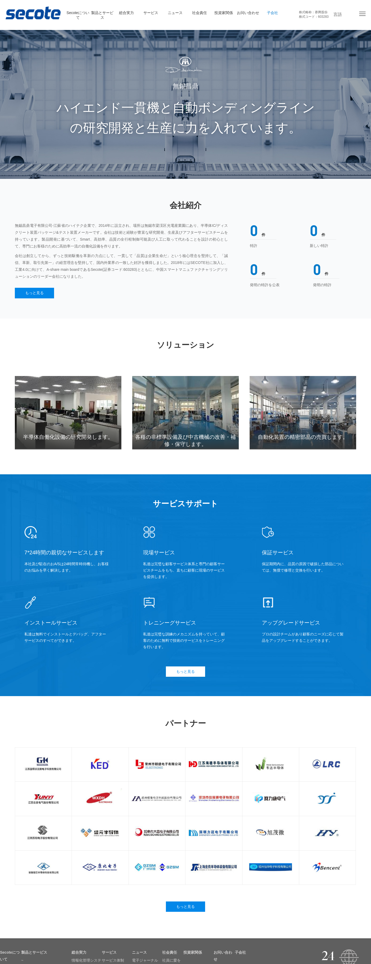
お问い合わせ (248, 13)
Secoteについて (78, 15)
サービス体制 (113, 961)
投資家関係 (223, 13)
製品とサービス (102, 15)
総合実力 (126, 13)
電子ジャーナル (145, 961)
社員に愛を (171, 961)
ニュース (175, 13)
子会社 (272, 13)
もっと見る (34, 293)
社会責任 (199, 13)
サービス (150, 13)
